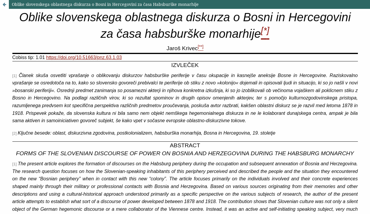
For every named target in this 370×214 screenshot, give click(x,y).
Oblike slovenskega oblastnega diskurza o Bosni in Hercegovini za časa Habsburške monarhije (105, 4)
